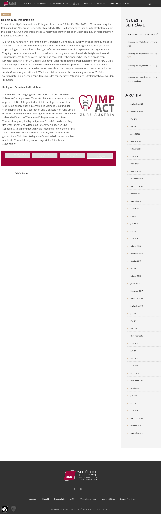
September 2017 (136, 306)
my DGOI (88, 4)
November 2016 (136, 336)
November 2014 (136, 418)
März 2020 (134, 164)
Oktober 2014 (135, 425)
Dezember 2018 (136, 253)
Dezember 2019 (136, 179)
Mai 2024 (134, 119)
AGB (72, 499)
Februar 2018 (135, 276)
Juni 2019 (134, 224)
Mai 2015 (134, 403)
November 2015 (136, 381)
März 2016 (134, 373)
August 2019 (135, 209)
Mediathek (101, 4)
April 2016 (134, 366)
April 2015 (134, 411)
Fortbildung (42, 4)
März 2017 (134, 328)
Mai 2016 (134, 358)
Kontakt (126, 4)
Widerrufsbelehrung (88, 499)
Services (114, 4)
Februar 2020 (135, 171)
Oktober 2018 (135, 261)
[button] (13, 509)
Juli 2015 (133, 396)
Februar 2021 (135, 149)
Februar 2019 (135, 246)
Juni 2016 (134, 351)
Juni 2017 (134, 313)
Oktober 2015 (135, 388)
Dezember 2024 (136, 111)
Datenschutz (59, 499)
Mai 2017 (134, 321)
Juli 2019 (133, 216)
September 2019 (136, 201)
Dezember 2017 (136, 291)
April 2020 (134, 156)
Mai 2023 (134, 126)
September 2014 (136, 433)
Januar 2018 (135, 283)
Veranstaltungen (61, 4)
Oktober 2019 (135, 194)
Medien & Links (108, 499)
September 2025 (136, 104)
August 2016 (135, 343)
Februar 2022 (135, 141)
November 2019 (136, 186)
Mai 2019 (134, 231)
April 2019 (134, 238)
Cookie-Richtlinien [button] (128, 499)
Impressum (32, 499)
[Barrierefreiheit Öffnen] (5, 509)
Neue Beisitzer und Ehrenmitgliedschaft (142, 34)
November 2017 (136, 298)
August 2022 (135, 134)
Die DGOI (28, 4)
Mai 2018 (134, 268)
